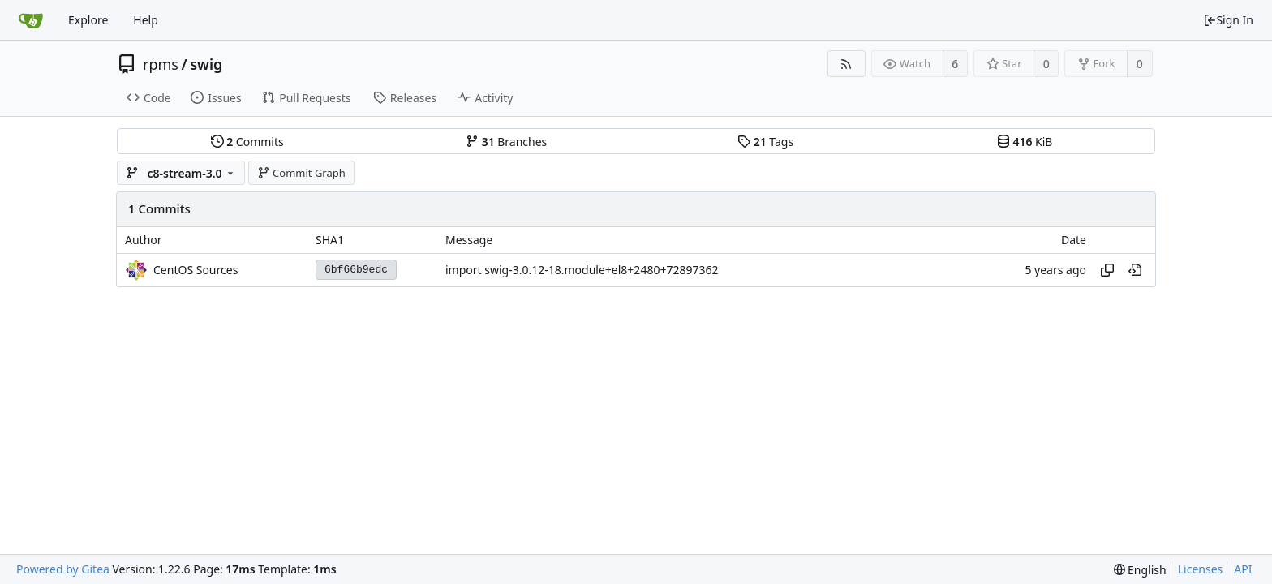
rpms (160, 64)
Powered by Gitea (63, 569)
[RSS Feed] (846, 63)
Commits (247, 141)
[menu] (1140, 570)
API (1243, 569)
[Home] (31, 20)
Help (145, 20)
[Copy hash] (1107, 270)
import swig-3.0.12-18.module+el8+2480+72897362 (581, 269)
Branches (506, 141)
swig (206, 64)
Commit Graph (301, 172)
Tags (765, 141)
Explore (88, 20)
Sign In (1228, 20)
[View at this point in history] (1135, 270)
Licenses (1200, 569)
